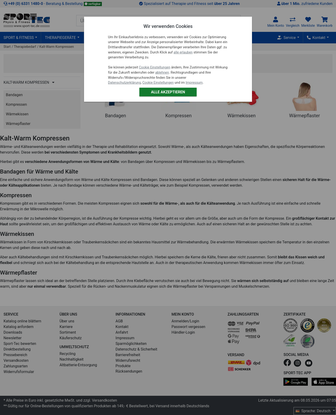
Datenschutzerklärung (124, 83)
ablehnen (162, 73)
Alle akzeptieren (168, 92)
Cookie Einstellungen (154, 67)
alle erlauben (183, 52)
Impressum (194, 83)
